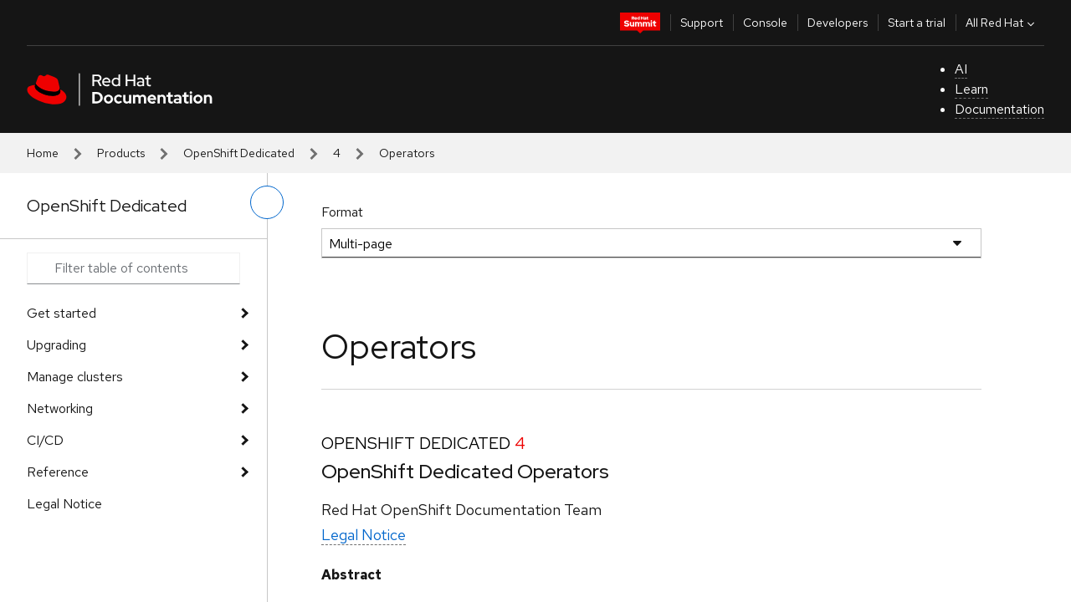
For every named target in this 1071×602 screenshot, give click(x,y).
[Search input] (133, 268)
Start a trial (916, 22)
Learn (971, 89)
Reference (58, 472)
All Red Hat (1002, 22)
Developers (837, 22)
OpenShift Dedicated (239, 153)
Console (765, 22)
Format (342, 212)
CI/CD (45, 440)
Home (43, 153)
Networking (60, 408)
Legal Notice (64, 504)
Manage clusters (75, 376)
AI (961, 69)
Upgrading (56, 345)
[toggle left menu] (267, 202)
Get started (61, 313)
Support (701, 22)
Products (121, 153)
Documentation (999, 109)
